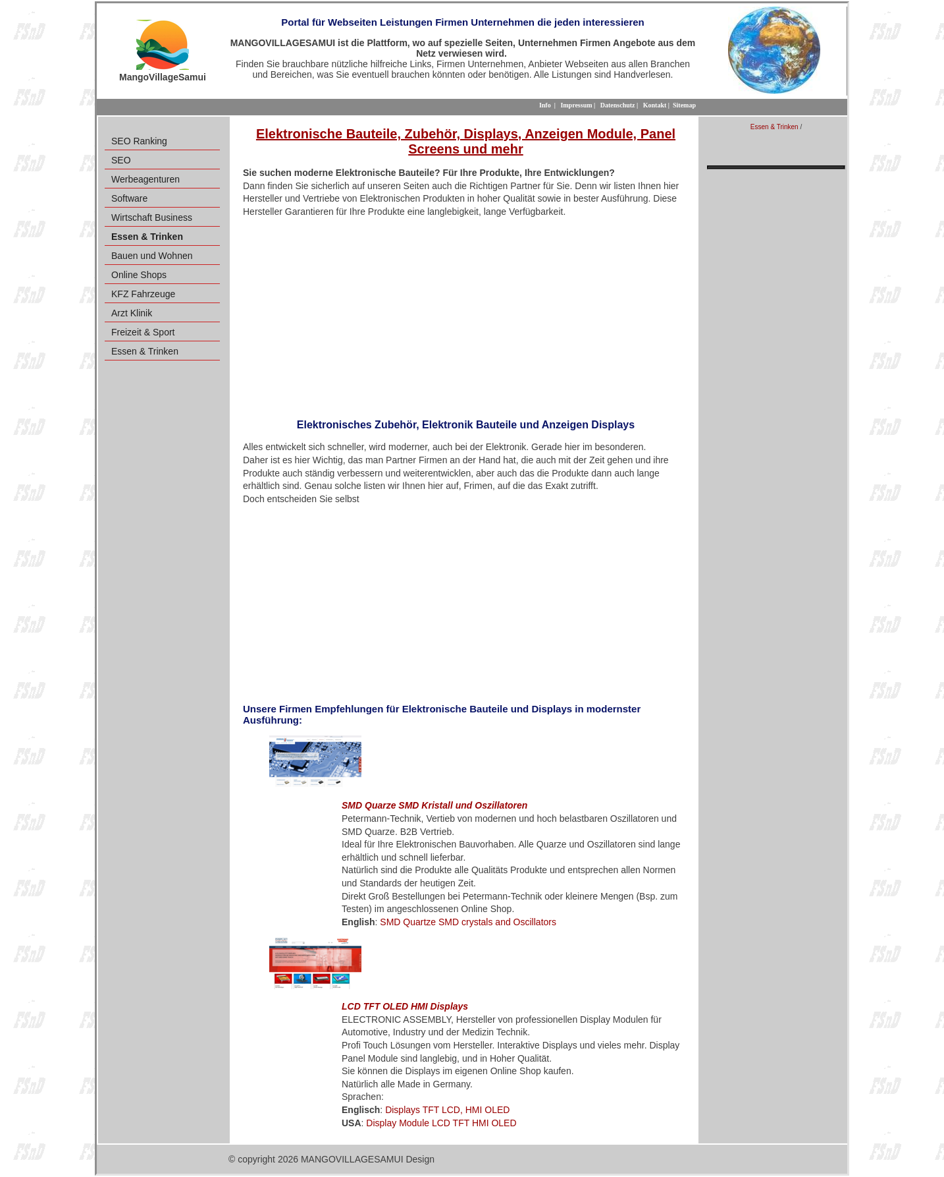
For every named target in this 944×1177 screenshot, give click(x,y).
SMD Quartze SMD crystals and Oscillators (468, 922)
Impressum (576, 105)
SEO (121, 160)
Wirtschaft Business (151, 217)
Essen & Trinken (144, 351)
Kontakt (655, 105)
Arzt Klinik (131, 313)
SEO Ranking (139, 141)
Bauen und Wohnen (152, 255)
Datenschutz (617, 105)
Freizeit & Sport (142, 332)
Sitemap (684, 105)
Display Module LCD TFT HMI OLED (441, 1123)
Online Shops (139, 275)
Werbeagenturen (145, 179)
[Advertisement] (466, 313)
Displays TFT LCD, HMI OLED (447, 1110)
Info (545, 105)
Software (129, 198)
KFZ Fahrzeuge (143, 294)
